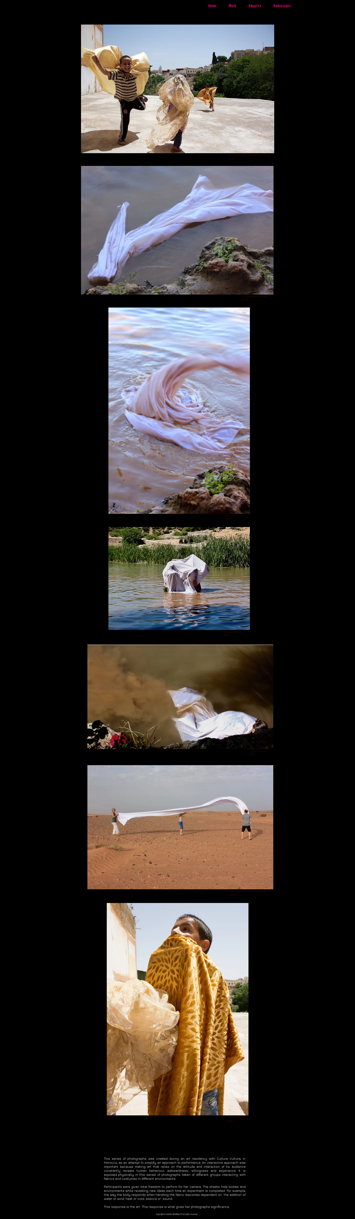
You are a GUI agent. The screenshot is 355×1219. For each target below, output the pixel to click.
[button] (232, 5)
